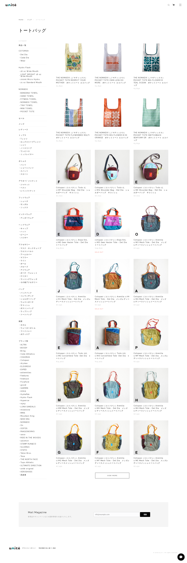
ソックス (24, 207)
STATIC (24, 450)
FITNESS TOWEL (28, 99)
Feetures (25, 376)
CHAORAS (25, 357)
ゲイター (24, 276)
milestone (25, 410)
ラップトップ (26, 311)
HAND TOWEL (27, 96)
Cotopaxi (25, 360)
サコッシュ (25, 305)
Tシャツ (24, 139)
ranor (23, 435)
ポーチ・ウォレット (29, 273)
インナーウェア (25, 214)
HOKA (23, 391)
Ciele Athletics (28, 354)
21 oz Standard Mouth (31, 82)
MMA (23, 413)
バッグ (29, 19)
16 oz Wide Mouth (30, 71)
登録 (145, 514)
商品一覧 (22, 45)
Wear (23, 61)
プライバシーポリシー (29, 548)
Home (21, 19)
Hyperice (25, 400)
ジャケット (25, 185)
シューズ (24, 201)
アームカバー (26, 254)
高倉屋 (23, 475)
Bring (23, 351)
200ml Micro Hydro (30, 79)
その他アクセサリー (29, 282)
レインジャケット (28, 191)
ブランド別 (23, 341)
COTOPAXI (24, 51)
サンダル (24, 204)
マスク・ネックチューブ (31, 248)
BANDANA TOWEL (29, 93)
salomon (25, 441)
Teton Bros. (26, 453)
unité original (27, 469)
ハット (23, 231)
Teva (23, 456)
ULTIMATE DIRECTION (31, 465)
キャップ (24, 228)
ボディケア (25, 334)
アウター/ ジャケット (28, 181)
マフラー (24, 257)
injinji (23, 404)
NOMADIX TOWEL (29, 102)
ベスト (23, 188)
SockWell (25, 447)
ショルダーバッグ (28, 299)
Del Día (24, 55)
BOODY (24, 348)
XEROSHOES (26, 472)
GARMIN (24, 388)
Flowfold (25, 382)
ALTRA (24, 345)
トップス (22, 135)
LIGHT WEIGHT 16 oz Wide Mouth (31, 75)
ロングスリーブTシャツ (31, 142)
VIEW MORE (112, 479)
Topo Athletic (27, 462)
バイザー (24, 238)
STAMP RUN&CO (28, 444)
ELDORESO (26, 366)
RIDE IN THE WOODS (31, 438)
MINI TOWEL (27, 108)
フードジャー (26, 331)
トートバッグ (26, 314)
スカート (24, 174)
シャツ (23, 145)
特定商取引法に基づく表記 (47, 548)
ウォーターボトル (28, 328)
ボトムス (22, 161)
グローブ (24, 267)
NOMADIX (23, 89)
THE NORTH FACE (29, 459)
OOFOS (24, 428)
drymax (24, 363)
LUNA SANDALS (28, 407)
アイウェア (25, 270)
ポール (23, 264)
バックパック (26, 293)
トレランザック (27, 296)
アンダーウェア (27, 218)
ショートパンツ (27, 168)
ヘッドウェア (24, 225)
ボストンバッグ (27, 308)
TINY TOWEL (27, 105)
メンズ (21, 124)
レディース (23, 129)
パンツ (23, 165)
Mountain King (27, 416)
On (22, 425)
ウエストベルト (27, 251)
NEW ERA (25, 419)
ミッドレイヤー (27, 154)
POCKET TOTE (27, 111)
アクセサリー (24, 244)
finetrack (25, 379)
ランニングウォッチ (29, 279)
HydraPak (25, 394)
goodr (24, 385)
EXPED (24, 369)
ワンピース (25, 151)
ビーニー (24, 235)
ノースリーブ (26, 148)
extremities (26, 373)
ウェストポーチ (27, 302)
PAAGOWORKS (28, 431)
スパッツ (24, 171)
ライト (23, 261)
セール (21, 118)
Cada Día (25, 58)
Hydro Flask (25, 68)
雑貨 (21, 321)
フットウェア (24, 198)
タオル (23, 325)
